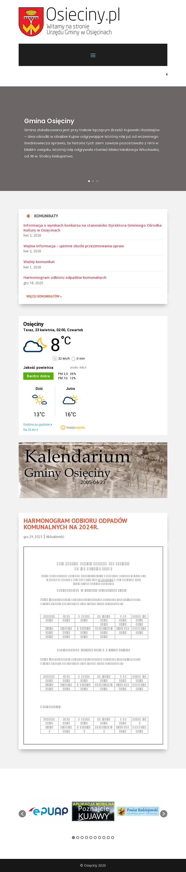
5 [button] (90, 837)
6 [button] (95, 837)
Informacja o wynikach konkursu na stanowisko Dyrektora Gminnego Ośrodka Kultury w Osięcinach (92, 227)
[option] (48, 811)
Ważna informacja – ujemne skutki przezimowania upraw (73, 245)
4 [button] (86, 837)
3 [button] (82, 837)
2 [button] (77, 837)
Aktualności (55, 536)
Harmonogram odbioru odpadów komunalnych (64, 277)
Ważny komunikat (39, 261)
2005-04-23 (93, 482)
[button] (22, 813)
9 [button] (108, 837)
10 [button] (112, 837)
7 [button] (99, 837)
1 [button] (73, 837)
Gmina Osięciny (49, 121)
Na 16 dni (29, 429)
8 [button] (103, 837)
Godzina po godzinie (36, 424)
